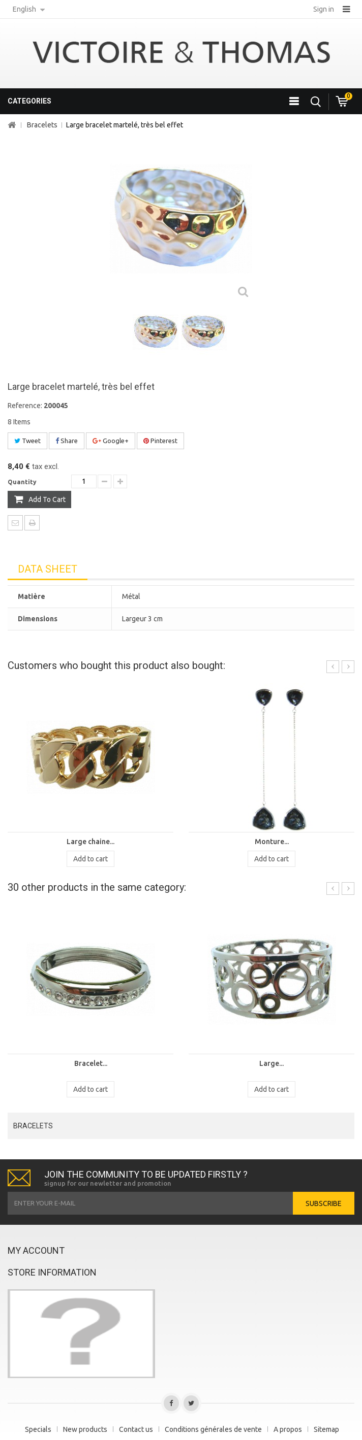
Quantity (22, 482)
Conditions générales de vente (213, 1429)
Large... (271, 1063)
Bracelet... (90, 1063)
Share (66, 440)
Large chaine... (90, 842)
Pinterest (160, 440)
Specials (38, 1429)
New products (85, 1429)
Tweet (27, 440)
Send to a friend (15, 522)
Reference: (25, 405)
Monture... (272, 842)
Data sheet (47, 569)
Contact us (136, 1429)
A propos (288, 1429)
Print (32, 522)
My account (36, 1250)
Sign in (323, 9)
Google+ (111, 440)
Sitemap (326, 1429)
